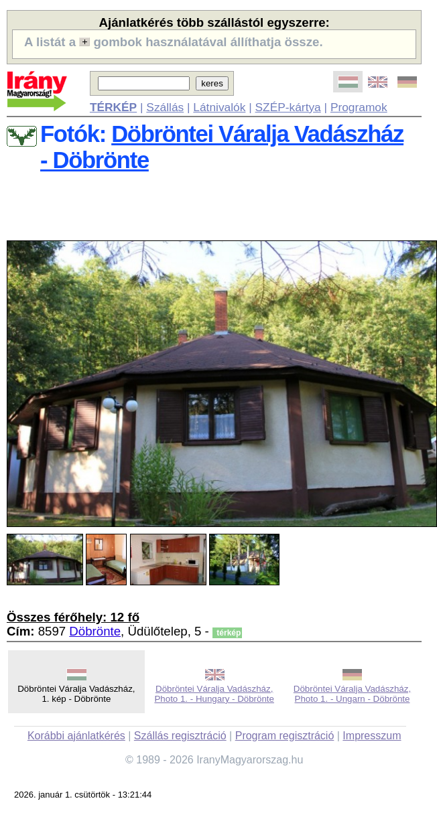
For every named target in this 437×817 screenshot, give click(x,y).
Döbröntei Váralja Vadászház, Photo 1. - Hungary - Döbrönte (214, 694)
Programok (358, 107)
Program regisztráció (284, 735)
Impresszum (371, 735)
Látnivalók (219, 107)
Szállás (165, 107)
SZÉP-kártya (288, 107)
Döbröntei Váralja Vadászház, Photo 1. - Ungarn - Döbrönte (352, 694)
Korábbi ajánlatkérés (76, 735)
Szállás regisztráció (180, 735)
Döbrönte (95, 631)
